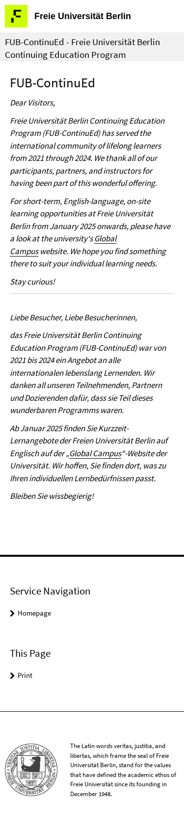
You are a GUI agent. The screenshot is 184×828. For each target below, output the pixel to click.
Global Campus (95, 453)
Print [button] (25, 675)
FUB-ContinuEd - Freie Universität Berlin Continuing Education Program (82, 48)
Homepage (34, 613)
